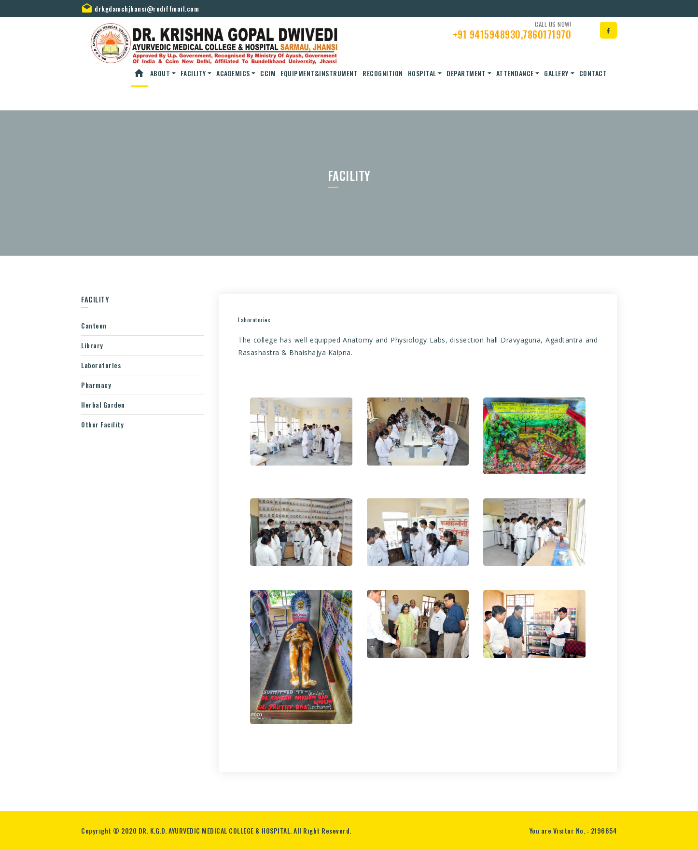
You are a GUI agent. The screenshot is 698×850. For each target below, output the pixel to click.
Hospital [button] (422, 73)
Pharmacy (96, 385)
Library (92, 345)
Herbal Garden (103, 404)
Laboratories (101, 365)
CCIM (268, 73)
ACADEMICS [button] (233, 73)
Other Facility (102, 424)
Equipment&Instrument (319, 73)
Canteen (94, 325)
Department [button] (466, 73)
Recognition (383, 73)
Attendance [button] (515, 73)
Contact (593, 73)
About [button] (160, 73)
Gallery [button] (556, 73)
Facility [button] (193, 73)
